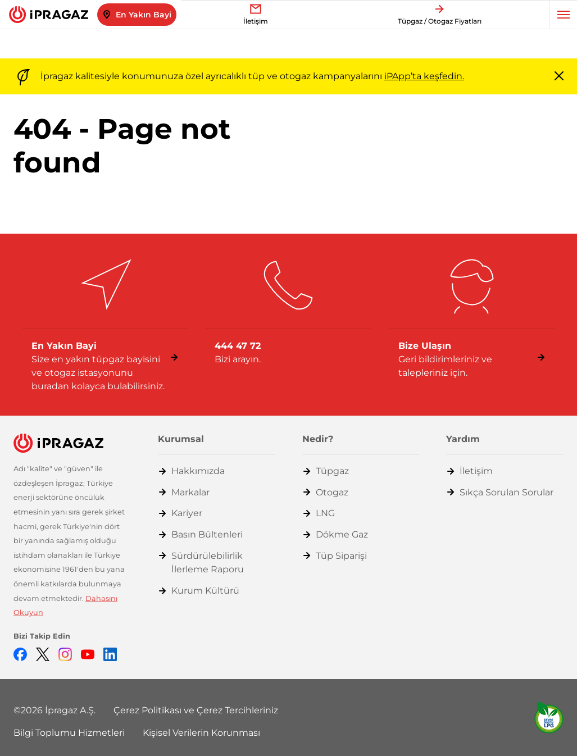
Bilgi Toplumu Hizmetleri (69, 732)
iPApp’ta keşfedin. (424, 76)
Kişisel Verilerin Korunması (201, 732)
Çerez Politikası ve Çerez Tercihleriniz (195, 710)
